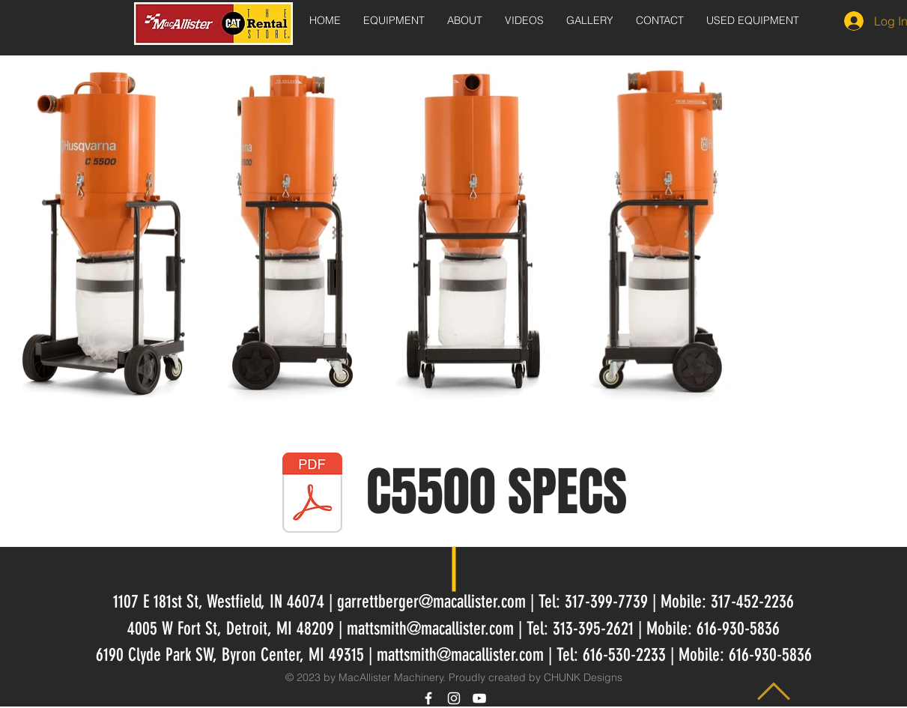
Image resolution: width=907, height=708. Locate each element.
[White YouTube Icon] (479, 698)
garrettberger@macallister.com (431, 601)
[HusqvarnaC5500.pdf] (312, 494)
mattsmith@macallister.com (430, 628)
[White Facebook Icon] (428, 698)
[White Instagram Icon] (454, 698)
